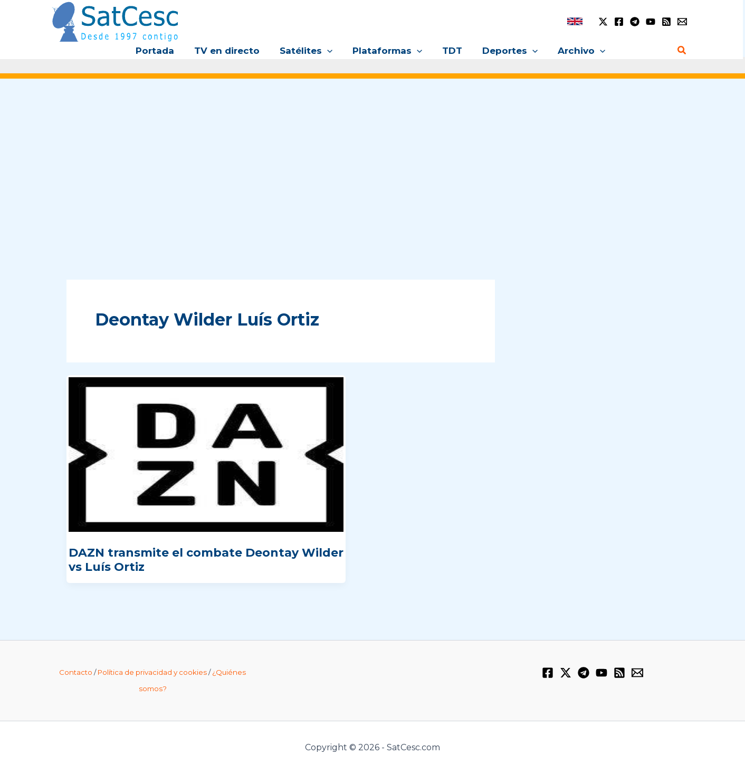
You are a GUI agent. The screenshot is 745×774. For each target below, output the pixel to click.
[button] (329, 51)
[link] (574, 21)
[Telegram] (634, 21)
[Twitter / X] (603, 21)
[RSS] (666, 21)
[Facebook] (619, 21)
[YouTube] (650, 21)
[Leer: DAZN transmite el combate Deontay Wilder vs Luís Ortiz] (206, 454)
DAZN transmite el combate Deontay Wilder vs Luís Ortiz (206, 560)
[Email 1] (682, 21)
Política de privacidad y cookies (152, 672)
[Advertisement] (372, 168)
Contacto (75, 672)
